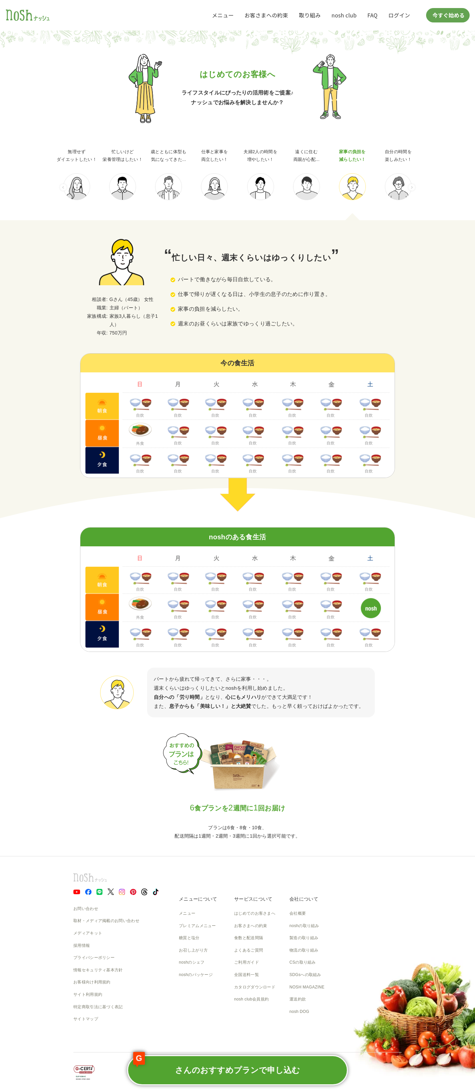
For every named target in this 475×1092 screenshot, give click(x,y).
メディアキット (87, 933)
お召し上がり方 (193, 950)
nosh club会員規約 (251, 999)
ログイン (399, 15)
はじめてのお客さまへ (254, 913)
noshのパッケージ (196, 974)
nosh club (344, 15)
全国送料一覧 (246, 974)
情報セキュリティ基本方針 (98, 970)
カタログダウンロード (254, 987)
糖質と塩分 (189, 937)
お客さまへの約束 (266, 15)
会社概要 (297, 913)
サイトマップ (85, 1019)
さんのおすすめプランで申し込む (216, 1065)
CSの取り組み (302, 962)
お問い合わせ (85, 908)
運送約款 (297, 999)
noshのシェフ (191, 962)
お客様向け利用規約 (92, 982)
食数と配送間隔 (248, 937)
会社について (303, 899)
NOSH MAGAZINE (307, 987)
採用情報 (81, 945)
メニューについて (198, 899)
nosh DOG (299, 1011)
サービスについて (253, 899)
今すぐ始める (448, 15)
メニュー (223, 15)
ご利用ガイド (246, 962)
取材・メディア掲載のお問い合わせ (106, 920)
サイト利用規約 (87, 994)
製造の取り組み (303, 937)
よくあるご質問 (248, 950)
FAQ (372, 15)
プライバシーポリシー (94, 957)
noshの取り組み (304, 925)
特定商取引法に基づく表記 (98, 1007)
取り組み (310, 15)
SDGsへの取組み (305, 974)
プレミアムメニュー (197, 925)
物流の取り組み (303, 950)
